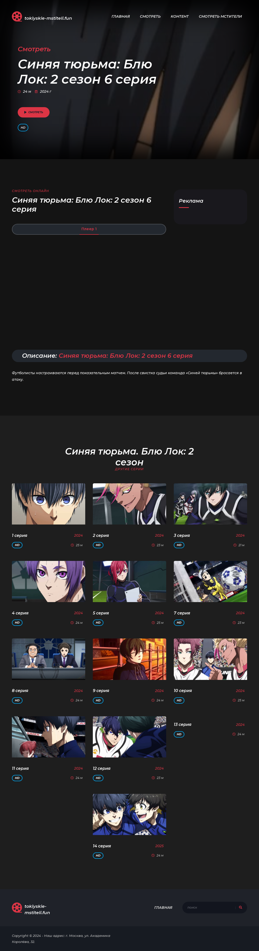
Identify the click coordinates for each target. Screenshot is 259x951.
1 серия (19, 535)
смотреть (33, 112)
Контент (180, 16)
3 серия (182, 535)
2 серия (101, 535)
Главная (121, 16)
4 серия (20, 613)
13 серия (182, 724)
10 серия (183, 690)
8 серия (20, 690)
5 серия (101, 613)
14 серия (102, 846)
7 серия (182, 613)
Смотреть (150, 16)
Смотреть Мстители (220, 16)
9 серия (101, 690)
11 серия (20, 768)
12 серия (102, 768)
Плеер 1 (89, 229)
